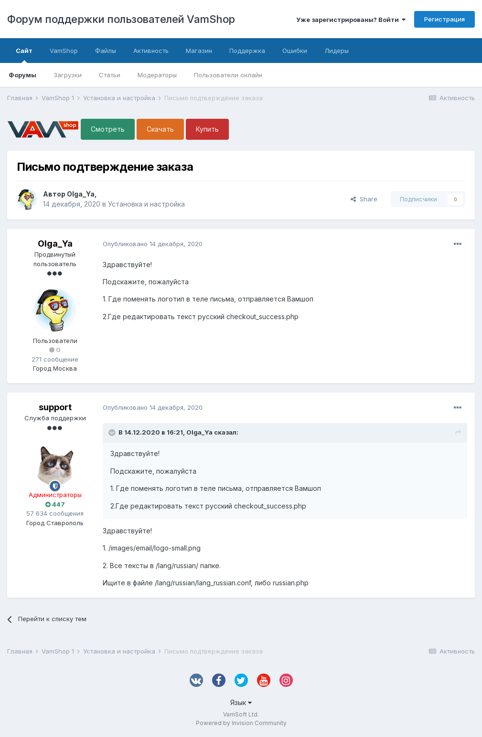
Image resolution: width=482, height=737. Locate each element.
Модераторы (157, 75)
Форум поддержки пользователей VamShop (121, 19)
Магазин (199, 50)
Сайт (24, 55)
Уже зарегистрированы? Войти (351, 19)
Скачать (160, 129)
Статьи (109, 75)
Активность (151, 50)
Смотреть (108, 129)
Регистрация (444, 19)
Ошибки (294, 50)
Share (364, 199)
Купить (207, 129)
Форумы (22, 75)
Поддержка (247, 50)
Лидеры (336, 50)
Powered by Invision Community (241, 723)
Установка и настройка (146, 204)
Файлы (105, 50)
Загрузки (68, 75)
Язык (241, 702)
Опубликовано (153, 244)
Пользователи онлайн (228, 75)
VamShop (64, 50)
